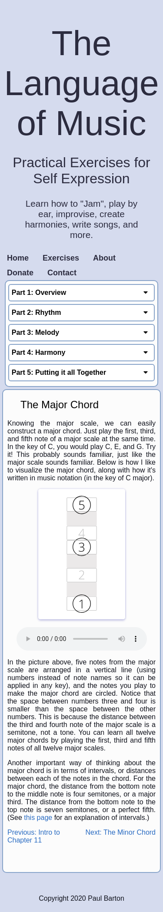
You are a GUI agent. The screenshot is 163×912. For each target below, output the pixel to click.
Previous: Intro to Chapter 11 (33, 836)
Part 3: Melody (82, 332)
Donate (20, 272)
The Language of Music (81, 83)
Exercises (61, 258)
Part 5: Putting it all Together (82, 372)
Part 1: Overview (82, 292)
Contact (62, 272)
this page (38, 817)
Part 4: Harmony (82, 352)
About (104, 258)
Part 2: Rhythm (82, 312)
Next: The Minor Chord (120, 832)
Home (18, 258)
